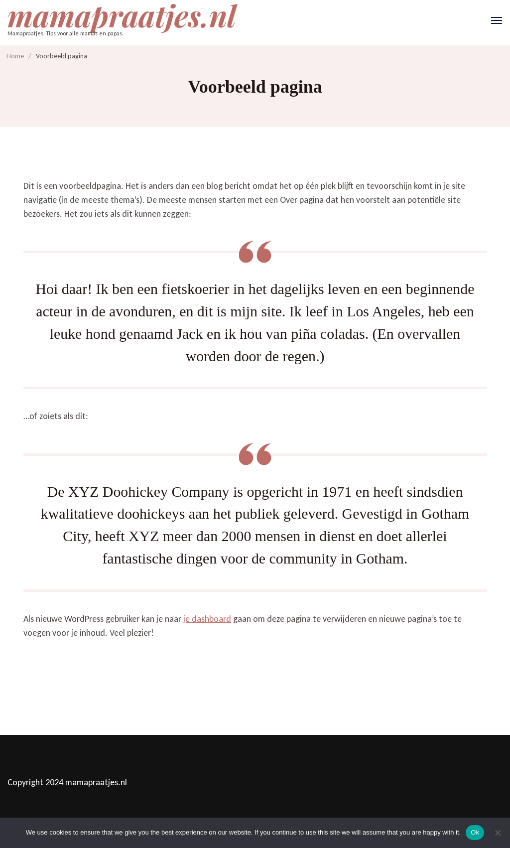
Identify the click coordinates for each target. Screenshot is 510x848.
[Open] (497, 20)
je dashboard (207, 618)
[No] (498, 833)
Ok (475, 832)
